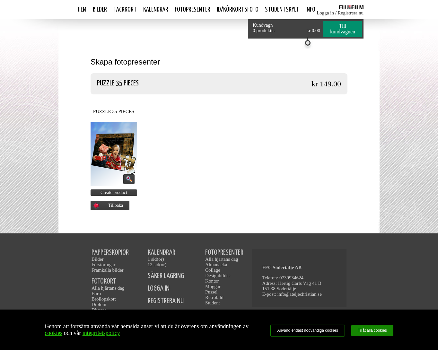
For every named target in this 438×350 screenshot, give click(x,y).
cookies (53, 333)
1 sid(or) (156, 259)
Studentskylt (282, 9)
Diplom (99, 304)
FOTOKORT (104, 281)
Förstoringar (103, 264)
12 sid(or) (157, 264)
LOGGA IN (159, 288)
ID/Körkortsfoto (237, 9)
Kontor (212, 281)
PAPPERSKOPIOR (110, 252)
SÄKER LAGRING (166, 276)
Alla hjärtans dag (108, 288)
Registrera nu (351, 12)
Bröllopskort (104, 299)
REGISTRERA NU (166, 301)
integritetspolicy (101, 333)
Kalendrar (155, 9)
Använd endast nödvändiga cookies (307, 330)
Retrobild (214, 297)
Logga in (325, 12)
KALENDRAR (161, 252)
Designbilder (217, 275)
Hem (82, 9)
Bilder (100, 9)
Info (310, 9)
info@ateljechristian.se (299, 294)
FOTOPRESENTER (224, 252)
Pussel (211, 291)
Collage (212, 270)
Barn (96, 293)
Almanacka (216, 264)
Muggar (213, 286)
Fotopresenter (192, 9)
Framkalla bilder (108, 270)
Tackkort (125, 9)
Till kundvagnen (342, 28)
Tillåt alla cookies (372, 330)
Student (212, 302)
